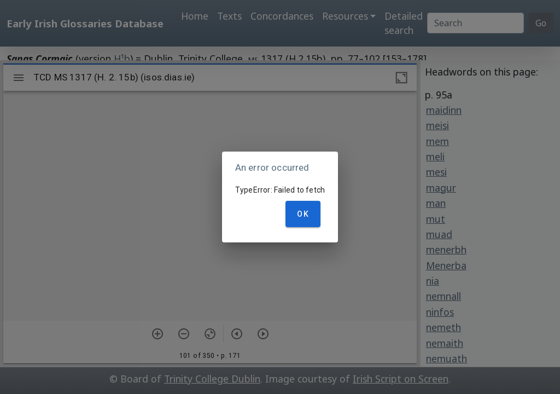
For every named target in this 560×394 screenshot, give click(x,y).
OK (303, 214)
